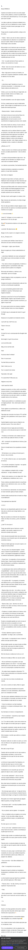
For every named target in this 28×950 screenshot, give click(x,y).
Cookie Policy (9, 944)
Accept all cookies (7, 947)
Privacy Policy (16, 944)
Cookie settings (20, 947)
